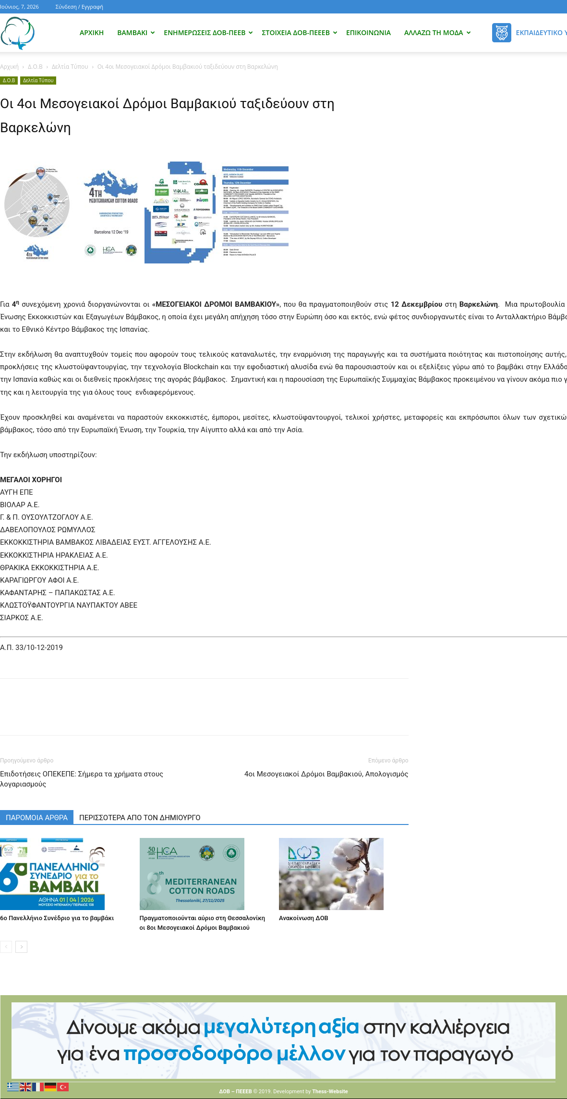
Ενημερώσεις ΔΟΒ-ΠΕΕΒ (208, 32)
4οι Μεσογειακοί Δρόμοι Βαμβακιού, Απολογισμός (326, 774)
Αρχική (92, 32)
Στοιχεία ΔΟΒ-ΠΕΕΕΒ (299, 32)
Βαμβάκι (136, 32)
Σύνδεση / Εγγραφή (79, 6)
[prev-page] (6, 947)
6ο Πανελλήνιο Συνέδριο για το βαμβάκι (57, 918)
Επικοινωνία (368, 32)
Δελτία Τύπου (70, 66)
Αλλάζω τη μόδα (437, 32)
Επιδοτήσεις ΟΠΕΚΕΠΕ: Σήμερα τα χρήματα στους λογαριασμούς (81, 779)
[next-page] (21, 947)
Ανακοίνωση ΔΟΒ (303, 918)
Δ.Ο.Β (35, 66)
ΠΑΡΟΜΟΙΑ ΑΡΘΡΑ (37, 817)
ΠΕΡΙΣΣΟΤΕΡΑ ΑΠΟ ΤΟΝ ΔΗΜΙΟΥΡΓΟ (140, 817)
